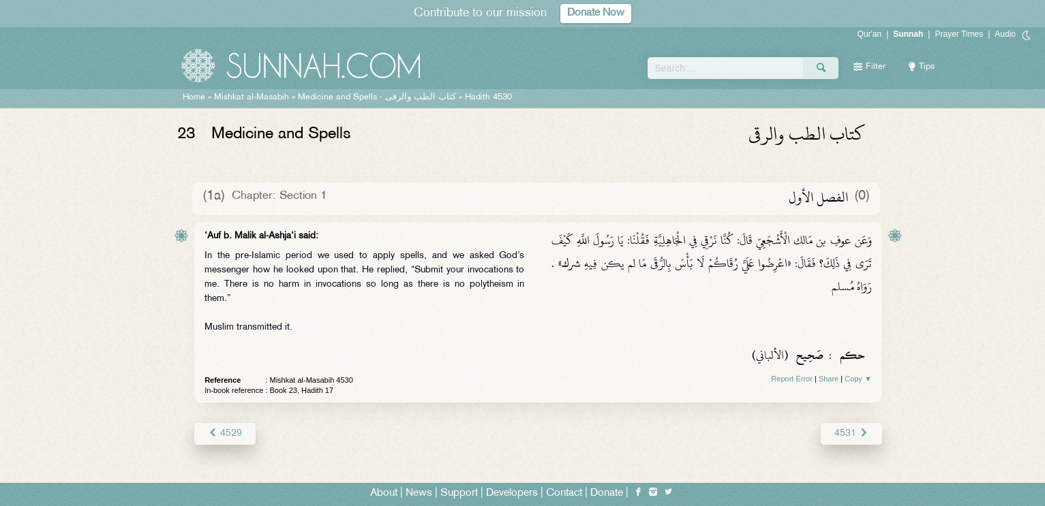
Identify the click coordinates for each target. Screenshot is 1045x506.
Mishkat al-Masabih (251, 97)
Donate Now (595, 13)
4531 (851, 433)
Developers (512, 493)
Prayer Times (959, 34)
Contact (564, 493)
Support (459, 493)
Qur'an (870, 34)
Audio (1005, 34)
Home (194, 97)
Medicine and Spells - (377, 97)
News (419, 493)
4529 (224, 433)
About (383, 493)
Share (828, 379)
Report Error (792, 379)
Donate (606, 493)
